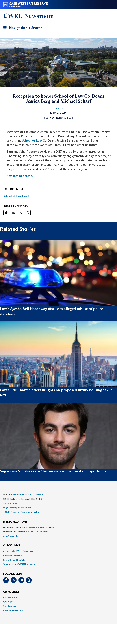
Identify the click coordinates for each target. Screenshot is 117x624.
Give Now (7, 601)
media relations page (34, 527)
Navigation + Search (21, 28)
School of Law (32, 140)
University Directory (13, 610)
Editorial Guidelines (12, 555)
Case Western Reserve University (27, 494)
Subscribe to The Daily (14, 559)
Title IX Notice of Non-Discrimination (21, 512)
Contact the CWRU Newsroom (18, 551)
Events (26, 196)
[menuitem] (58, 551)
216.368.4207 (32, 531)
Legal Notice (9, 507)
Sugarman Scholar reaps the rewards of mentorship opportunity (53, 471)
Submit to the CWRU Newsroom (19, 564)
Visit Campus (9, 606)
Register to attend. (19, 176)
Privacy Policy (24, 507)
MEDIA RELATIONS (15, 521)
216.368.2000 (10, 503)
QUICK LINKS (11, 545)
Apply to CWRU (11, 597)
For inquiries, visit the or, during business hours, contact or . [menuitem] (28, 531)
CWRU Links (11, 591)
